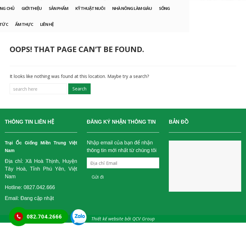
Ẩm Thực (24, 24)
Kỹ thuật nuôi (90, 8)
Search (79, 89)
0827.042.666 (39, 187)
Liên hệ (46, 24)
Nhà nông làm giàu (132, 8)
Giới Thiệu (31, 8)
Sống (164, 8)
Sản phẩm (59, 8)
